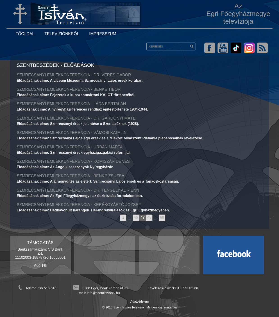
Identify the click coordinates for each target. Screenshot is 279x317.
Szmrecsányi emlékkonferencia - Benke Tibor (69, 89)
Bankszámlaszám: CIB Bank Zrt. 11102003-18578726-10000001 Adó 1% (40, 257)
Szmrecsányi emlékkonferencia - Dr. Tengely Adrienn (78, 190)
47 (143, 217)
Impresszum (102, 34)
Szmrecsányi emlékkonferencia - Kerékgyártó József (79, 204)
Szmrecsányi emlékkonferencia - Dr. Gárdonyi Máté (76, 118)
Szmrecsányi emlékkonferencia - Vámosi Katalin (72, 132)
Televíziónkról (61, 34)
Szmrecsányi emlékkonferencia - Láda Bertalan (71, 104)
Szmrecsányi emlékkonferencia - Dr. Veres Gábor (74, 75)
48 (149, 217)
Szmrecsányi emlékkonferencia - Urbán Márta (69, 147)
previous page (118, 218)
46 (136, 217)
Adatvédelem (139, 301)
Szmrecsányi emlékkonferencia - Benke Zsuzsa (70, 176)
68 (162, 217)
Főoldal (25, 34)
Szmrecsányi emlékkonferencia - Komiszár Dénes (73, 161)
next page (167, 218)
